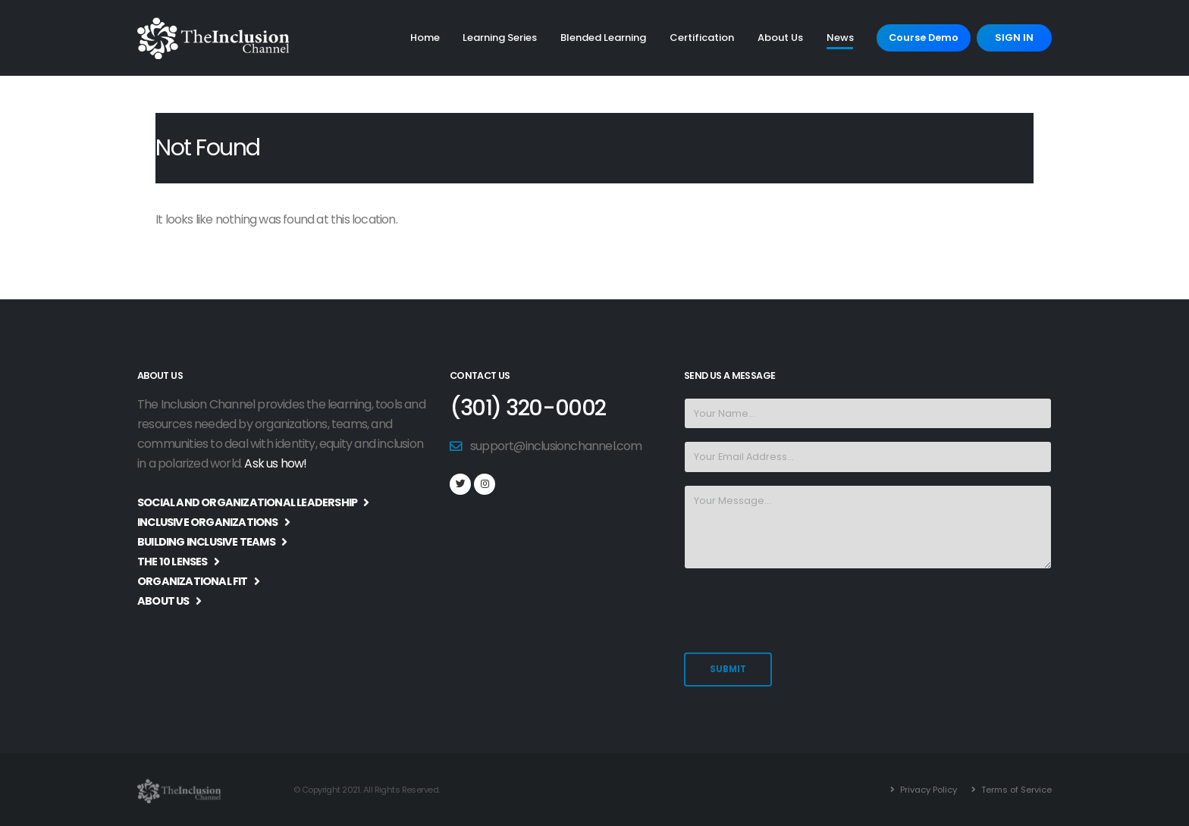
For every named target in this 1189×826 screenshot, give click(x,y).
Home (425, 37)
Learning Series (500, 37)
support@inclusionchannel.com (556, 446)
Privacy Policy (927, 790)
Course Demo (923, 37)
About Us (780, 37)
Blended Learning (603, 37)
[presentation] (799, 610)
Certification (702, 37)
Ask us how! (275, 463)
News (840, 37)
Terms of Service (1015, 790)
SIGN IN (1014, 37)
